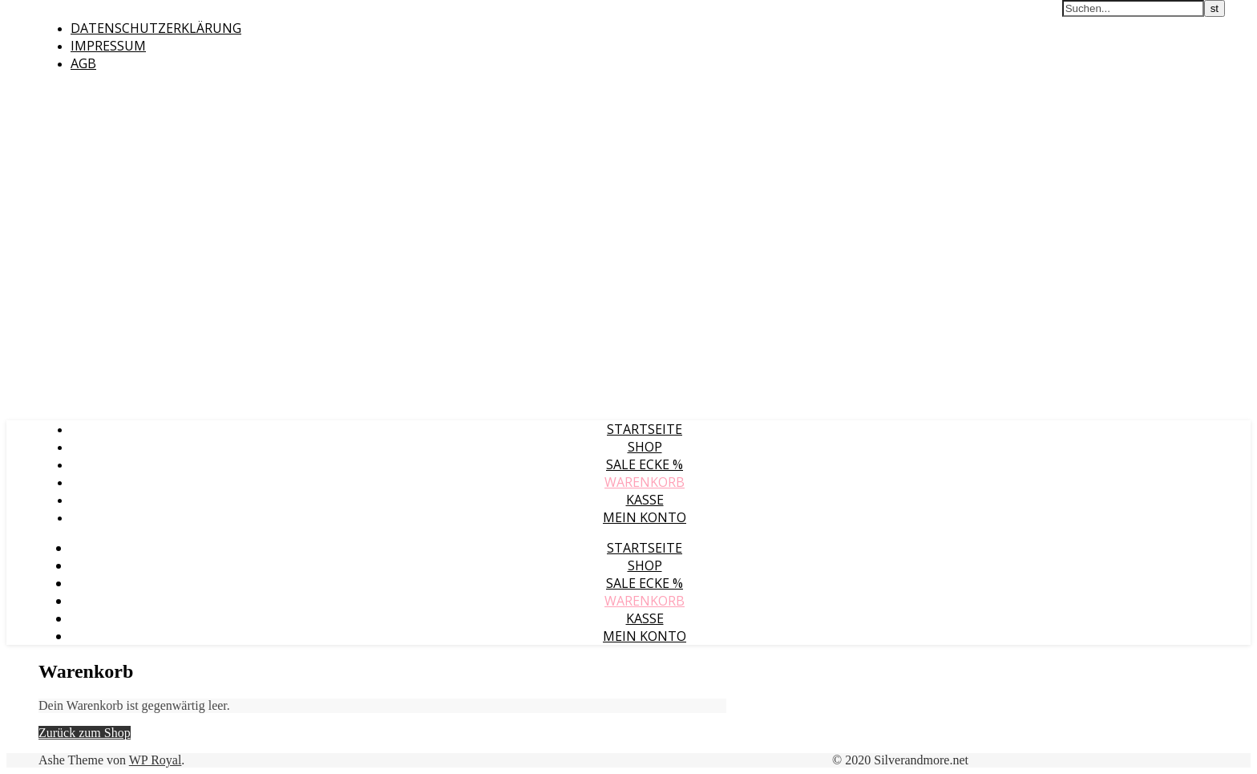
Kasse (645, 500)
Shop (645, 447)
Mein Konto (644, 517)
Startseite (644, 429)
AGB (83, 63)
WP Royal (155, 760)
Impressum (108, 46)
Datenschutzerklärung (156, 28)
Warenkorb (644, 482)
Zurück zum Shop (84, 733)
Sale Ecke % (644, 464)
